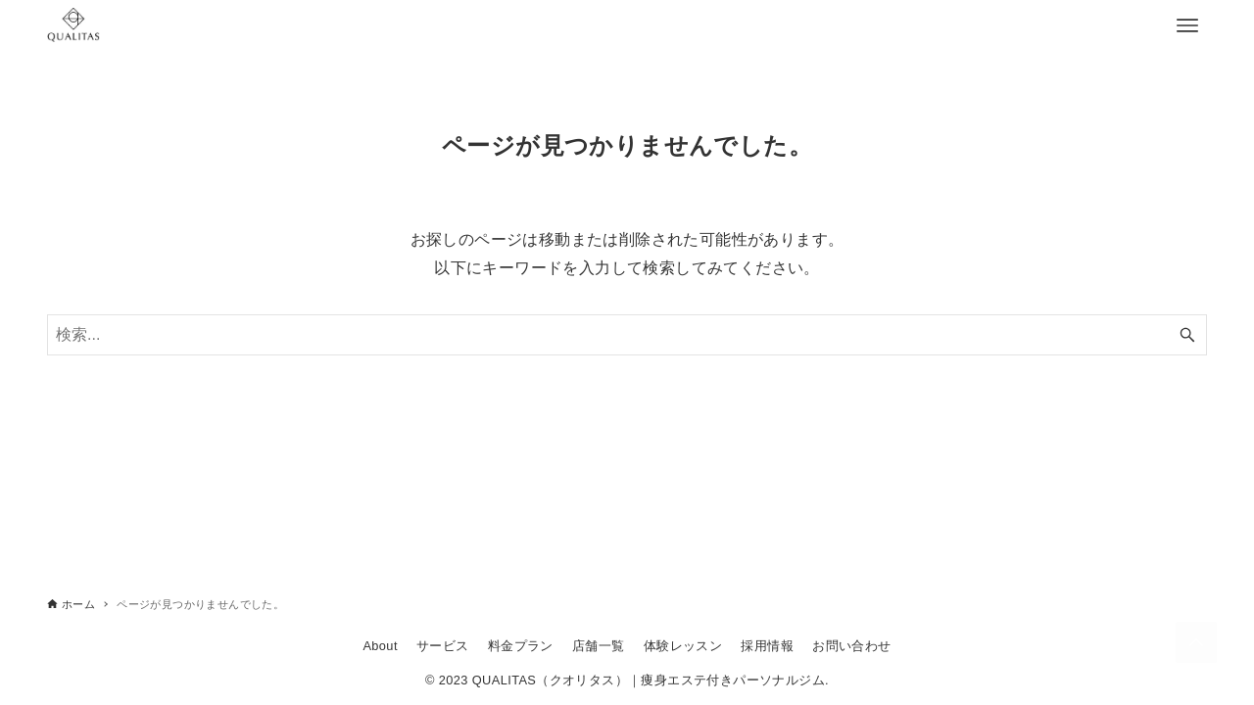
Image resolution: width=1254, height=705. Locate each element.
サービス (442, 645)
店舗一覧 (598, 645)
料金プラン (521, 645)
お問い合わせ (851, 645)
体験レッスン (683, 645)
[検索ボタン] (1187, 334)
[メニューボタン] (1187, 25)
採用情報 (767, 645)
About (379, 645)
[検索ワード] (627, 334)
